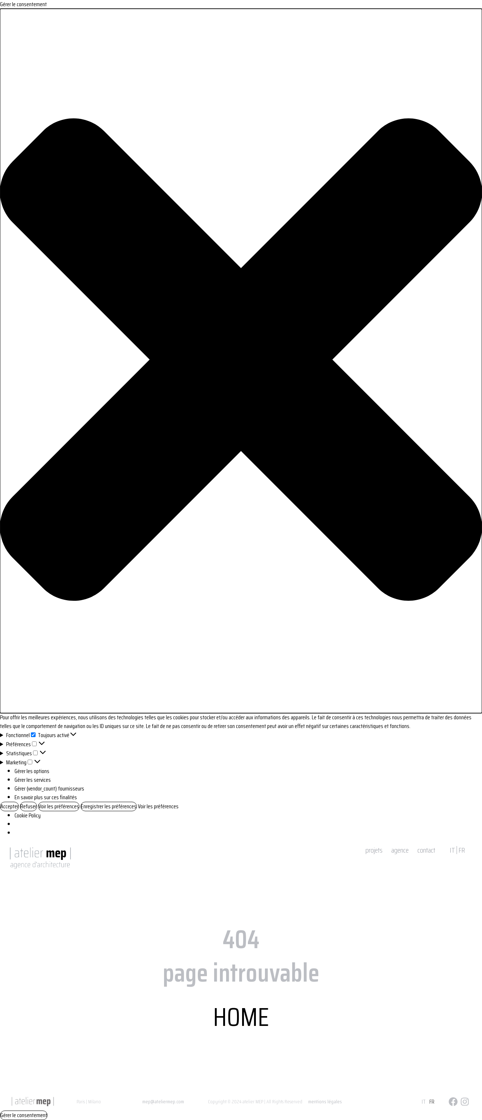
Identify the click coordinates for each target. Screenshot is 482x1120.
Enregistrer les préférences (108, 806)
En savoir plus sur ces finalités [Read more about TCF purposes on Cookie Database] (46, 797)
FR (461, 850)
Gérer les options (32, 771)
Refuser (28, 806)
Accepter (9, 806)
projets (374, 850)
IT (452, 850)
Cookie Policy (28, 815)
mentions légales (325, 1101)
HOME (241, 1017)
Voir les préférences (58, 806)
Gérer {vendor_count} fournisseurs (49, 788)
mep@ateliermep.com (163, 1101)
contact (426, 850)
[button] (241, 361)
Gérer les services (33, 779)
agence (400, 850)
